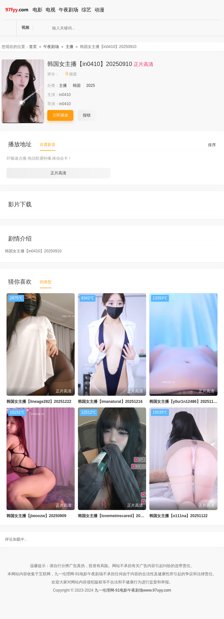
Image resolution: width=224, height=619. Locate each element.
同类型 (46, 282)
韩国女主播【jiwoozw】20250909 (36, 516)
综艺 (86, 9)
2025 (90, 85)
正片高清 (58, 173)
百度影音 (47, 144)
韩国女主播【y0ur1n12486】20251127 (183, 401)
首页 (33, 46)
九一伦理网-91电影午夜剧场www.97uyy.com (133, 590)
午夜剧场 (68, 9)
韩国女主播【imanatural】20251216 (110, 401)
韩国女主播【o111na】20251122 (178, 516)
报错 (87, 115)
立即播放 (60, 115)
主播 (69, 46)
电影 (37, 9)
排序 (212, 145)
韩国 (77, 85)
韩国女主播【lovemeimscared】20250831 (115, 516)
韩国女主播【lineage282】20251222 (39, 401)
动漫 (99, 9)
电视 (50, 9)
